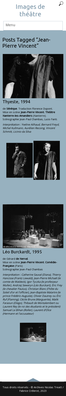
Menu (10, 24)
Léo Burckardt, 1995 (22, 251)
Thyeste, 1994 (16, 101)
